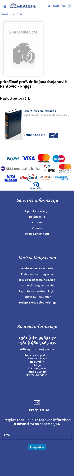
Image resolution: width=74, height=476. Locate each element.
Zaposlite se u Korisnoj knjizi (37, 291)
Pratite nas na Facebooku (37, 268)
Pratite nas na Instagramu (37, 274)
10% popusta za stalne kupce (37, 280)
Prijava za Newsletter (37, 297)
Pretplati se (37, 447)
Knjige (4, 14)
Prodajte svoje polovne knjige (37, 302)
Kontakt (37, 222)
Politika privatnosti (37, 234)
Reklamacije (37, 216)
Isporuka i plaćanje (37, 211)
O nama (37, 228)
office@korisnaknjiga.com (37, 349)
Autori (17, 14)
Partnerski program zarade (37, 285)
